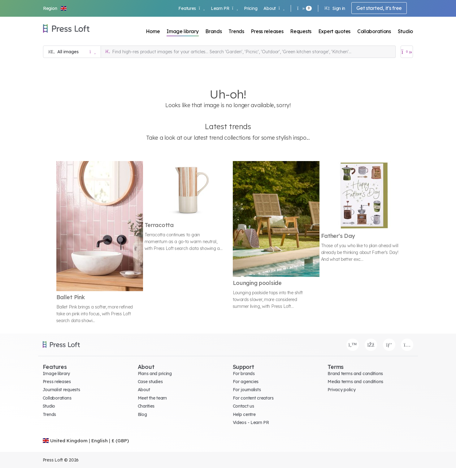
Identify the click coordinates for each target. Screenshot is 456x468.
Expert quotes (334, 31)
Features (191, 8)
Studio (405, 31)
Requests (300, 31)
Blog (142, 414)
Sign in (334, 8)
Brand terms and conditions (355, 373)
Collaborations (374, 31)
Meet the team (152, 398)
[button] (55, 8)
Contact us (243, 406)
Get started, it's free (379, 8)
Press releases (267, 31)
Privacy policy (341, 389)
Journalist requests (61, 389)
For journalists (247, 389)
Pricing (250, 8)
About (273, 8)
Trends (236, 31)
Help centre (244, 414)
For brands (244, 373)
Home (153, 31)
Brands (213, 31)
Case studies (150, 381)
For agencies (246, 381)
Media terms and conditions (355, 381)
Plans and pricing (155, 373)
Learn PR (224, 8)
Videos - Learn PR (251, 422)
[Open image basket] (407, 52)
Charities (146, 406)
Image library (182, 31)
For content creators (253, 398)
